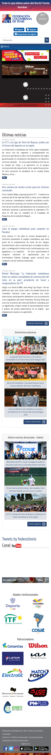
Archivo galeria (37, 524)
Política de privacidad (19, 737)
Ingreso (19, 29)
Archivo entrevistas (35, 421)
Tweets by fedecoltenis (19, 539)
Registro (31, 29)
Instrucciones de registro (25, 34)
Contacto (6, 737)
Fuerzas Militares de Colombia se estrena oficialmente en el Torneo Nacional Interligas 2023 (26, 412)
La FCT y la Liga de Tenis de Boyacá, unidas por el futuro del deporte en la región (25, 144)
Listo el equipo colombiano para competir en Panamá (25, 230)
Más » (4, 178)
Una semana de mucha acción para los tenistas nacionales (25, 188)
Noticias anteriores (37, 323)
